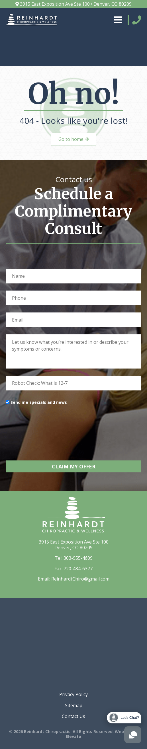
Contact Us (73, 716)
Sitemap (73, 705)
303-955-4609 (78, 558)
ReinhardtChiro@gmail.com (80, 579)
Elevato (73, 736)
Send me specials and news (39, 402)
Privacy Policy (73, 694)
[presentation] (49, 428)
